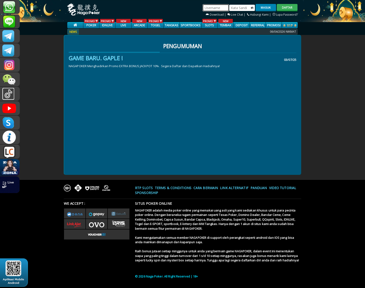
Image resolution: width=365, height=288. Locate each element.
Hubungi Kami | (259, 15)
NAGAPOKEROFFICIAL (10, 108)
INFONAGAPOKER (10, 137)
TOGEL (155, 23)
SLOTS (209, 23)
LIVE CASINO (123, 25)
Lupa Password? (285, 15)
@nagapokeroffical (10, 94)
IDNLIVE (107, 23)
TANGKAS (172, 25)
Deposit (242, 25)
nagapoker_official (10, 21)
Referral (258, 25)
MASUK (266, 7)
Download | (216, 15)
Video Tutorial (282, 188)
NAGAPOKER (143, 210)
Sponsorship (146, 193)
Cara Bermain (205, 188)
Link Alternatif (234, 188)
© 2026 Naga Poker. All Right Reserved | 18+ (166, 276)
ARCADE (139, 23)
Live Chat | (236, 15)
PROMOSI (274, 25)
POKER (91, 23)
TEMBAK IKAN (225, 25)
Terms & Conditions (173, 188)
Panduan (258, 188)
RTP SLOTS (144, 188)
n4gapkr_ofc (10, 65)
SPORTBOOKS (191, 25)
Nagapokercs (10, 50)
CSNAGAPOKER (10, 36)
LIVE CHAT (10, 152)
